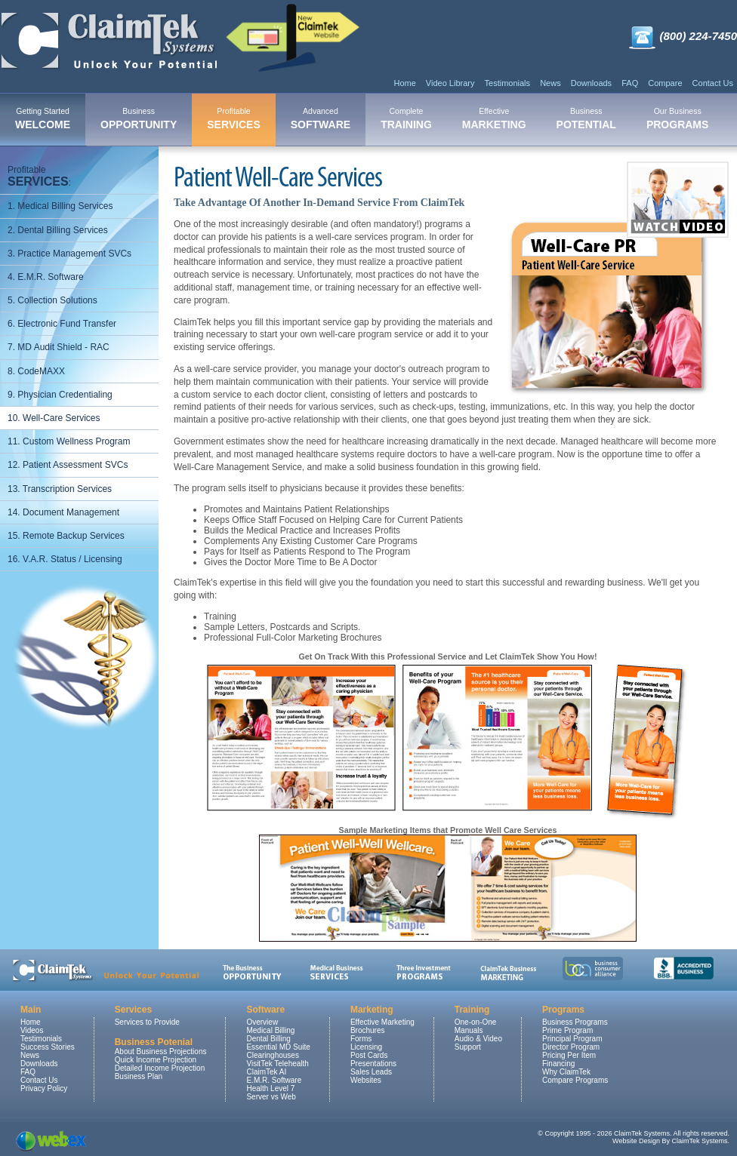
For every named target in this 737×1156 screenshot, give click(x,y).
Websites (365, 1080)
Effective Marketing (382, 1022)
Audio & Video (478, 1039)
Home (404, 83)
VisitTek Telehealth (277, 1063)
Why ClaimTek (566, 1072)
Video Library (450, 83)
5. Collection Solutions (52, 300)
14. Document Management (63, 512)
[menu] (79, 364)
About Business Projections (161, 1051)
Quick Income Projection (155, 1060)
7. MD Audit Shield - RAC (58, 347)
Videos (31, 1030)
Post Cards (368, 1055)
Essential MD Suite (278, 1047)
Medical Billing (270, 1030)
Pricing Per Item (569, 1055)
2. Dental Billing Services (58, 230)
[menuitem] (42, 120)
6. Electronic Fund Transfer (62, 323)
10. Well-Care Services (54, 418)
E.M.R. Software (273, 1080)
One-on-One (476, 1022)
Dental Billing (268, 1039)
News (550, 83)
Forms (361, 1039)
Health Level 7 (270, 1088)
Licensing (366, 1047)
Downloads (591, 83)
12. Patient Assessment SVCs (68, 465)
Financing (558, 1063)
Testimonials (508, 83)
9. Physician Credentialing (60, 394)
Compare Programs (575, 1080)
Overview (262, 1022)
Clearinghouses (272, 1055)
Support (468, 1047)
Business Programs (575, 1022)
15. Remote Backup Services (66, 535)
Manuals (469, 1030)
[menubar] (361, 120)
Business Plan (138, 1076)
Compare (665, 83)
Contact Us (712, 83)
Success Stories (47, 1047)
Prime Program (567, 1030)
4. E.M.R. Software (46, 277)
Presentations (373, 1063)
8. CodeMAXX (36, 371)
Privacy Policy (43, 1088)
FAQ (629, 83)
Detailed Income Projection (160, 1068)
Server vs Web (270, 1097)
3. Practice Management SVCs (69, 253)
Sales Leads (371, 1072)
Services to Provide (147, 1022)
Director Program (571, 1047)
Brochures (367, 1030)
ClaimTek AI (266, 1072)
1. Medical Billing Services (60, 206)
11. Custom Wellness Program (69, 441)
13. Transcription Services (60, 489)
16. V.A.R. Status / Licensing (65, 559)
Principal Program (572, 1039)
